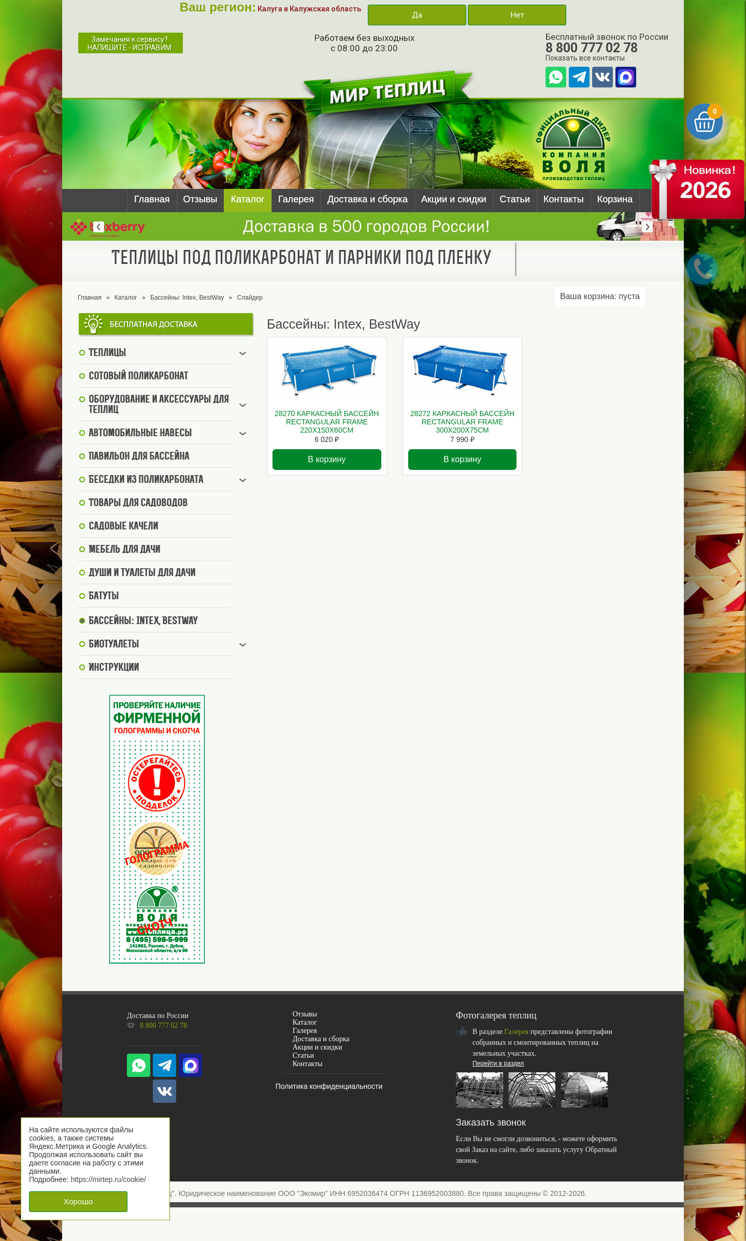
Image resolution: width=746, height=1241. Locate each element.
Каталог (247, 199)
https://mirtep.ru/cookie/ (108, 1179)
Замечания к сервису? (129, 43)
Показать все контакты (585, 58)
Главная (152, 199)
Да (417, 15)
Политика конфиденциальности (329, 1086)
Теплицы (107, 353)
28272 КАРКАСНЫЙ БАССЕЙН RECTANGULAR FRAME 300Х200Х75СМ (462, 421)
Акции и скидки (453, 199)
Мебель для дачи (124, 550)
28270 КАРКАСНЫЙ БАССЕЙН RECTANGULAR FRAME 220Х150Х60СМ (327, 421)
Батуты (104, 597)
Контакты (563, 199)
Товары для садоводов (138, 503)
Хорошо (78, 1201)
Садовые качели (123, 527)
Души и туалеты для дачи (142, 573)
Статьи (515, 199)
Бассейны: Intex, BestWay (187, 297)
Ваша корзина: (600, 296)
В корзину (327, 459)
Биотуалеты (114, 645)
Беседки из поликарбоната (146, 480)
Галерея (296, 199)
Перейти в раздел (498, 1063)
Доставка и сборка (367, 199)
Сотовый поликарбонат (138, 377)
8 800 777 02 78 (592, 47)
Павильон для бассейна (139, 457)
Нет (517, 15)
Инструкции (114, 668)
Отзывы (200, 199)
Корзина (615, 199)
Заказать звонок (491, 1122)
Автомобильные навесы (140, 434)
